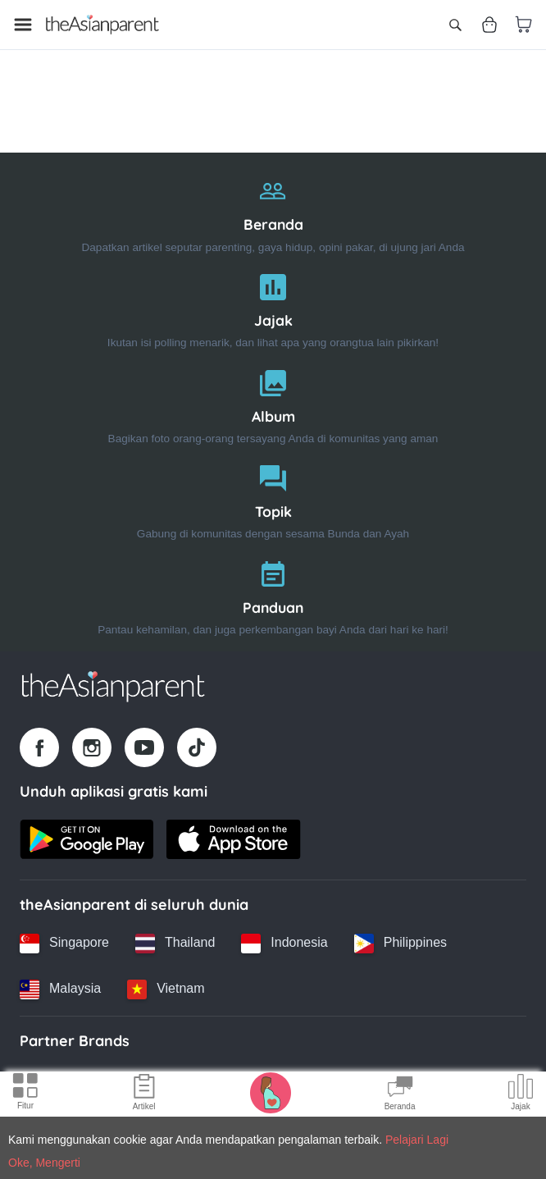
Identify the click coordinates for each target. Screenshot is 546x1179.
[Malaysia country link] (60, 989)
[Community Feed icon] (400, 1094)
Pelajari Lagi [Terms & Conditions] (416, 1139)
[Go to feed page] (102, 24)
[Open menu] (23, 24)
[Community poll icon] (520, 1094)
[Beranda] (273, 211)
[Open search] (455, 25)
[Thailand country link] (175, 943)
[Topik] (273, 498)
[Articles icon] (144, 1094)
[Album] (273, 403)
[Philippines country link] (400, 943)
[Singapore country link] (64, 943)
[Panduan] (273, 594)
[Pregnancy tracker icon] (270, 1092)
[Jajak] (273, 307)
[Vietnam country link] (165, 989)
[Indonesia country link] (284, 943)
